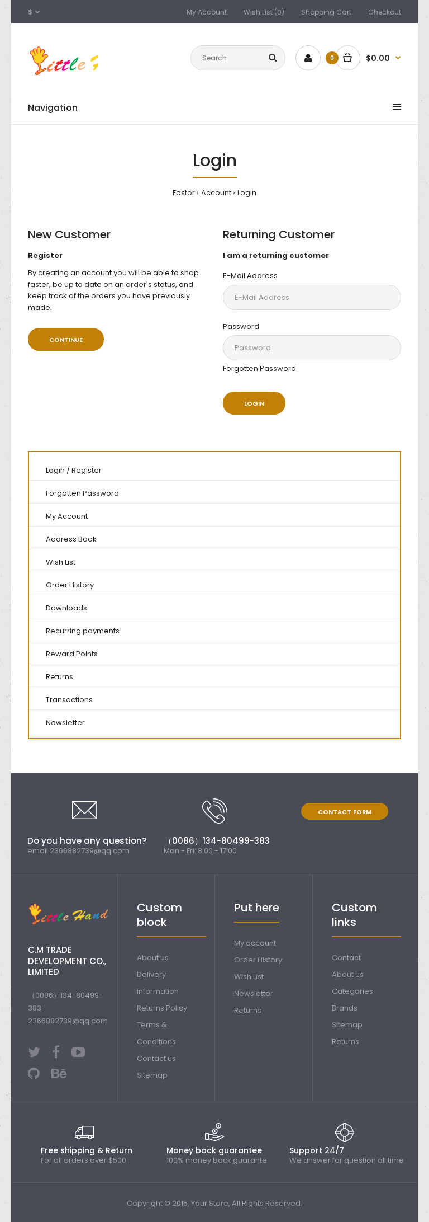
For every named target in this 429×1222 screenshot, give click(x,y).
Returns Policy (162, 1008)
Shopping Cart (326, 12)
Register (87, 470)
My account (255, 943)
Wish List (60, 562)
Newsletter (65, 722)
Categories (352, 991)
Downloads (66, 608)
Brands (345, 1008)
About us (153, 957)
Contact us (156, 1058)
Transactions (69, 699)
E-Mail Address (250, 275)
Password (241, 326)
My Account (207, 12)
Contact (346, 957)
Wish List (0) (264, 12)
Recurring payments (83, 631)
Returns (59, 676)
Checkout (384, 12)
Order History (70, 585)
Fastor (184, 192)
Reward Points (72, 653)
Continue (66, 339)
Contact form (344, 811)
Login (246, 192)
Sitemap (152, 1075)
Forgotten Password (259, 368)
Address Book (71, 539)
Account (216, 192)
